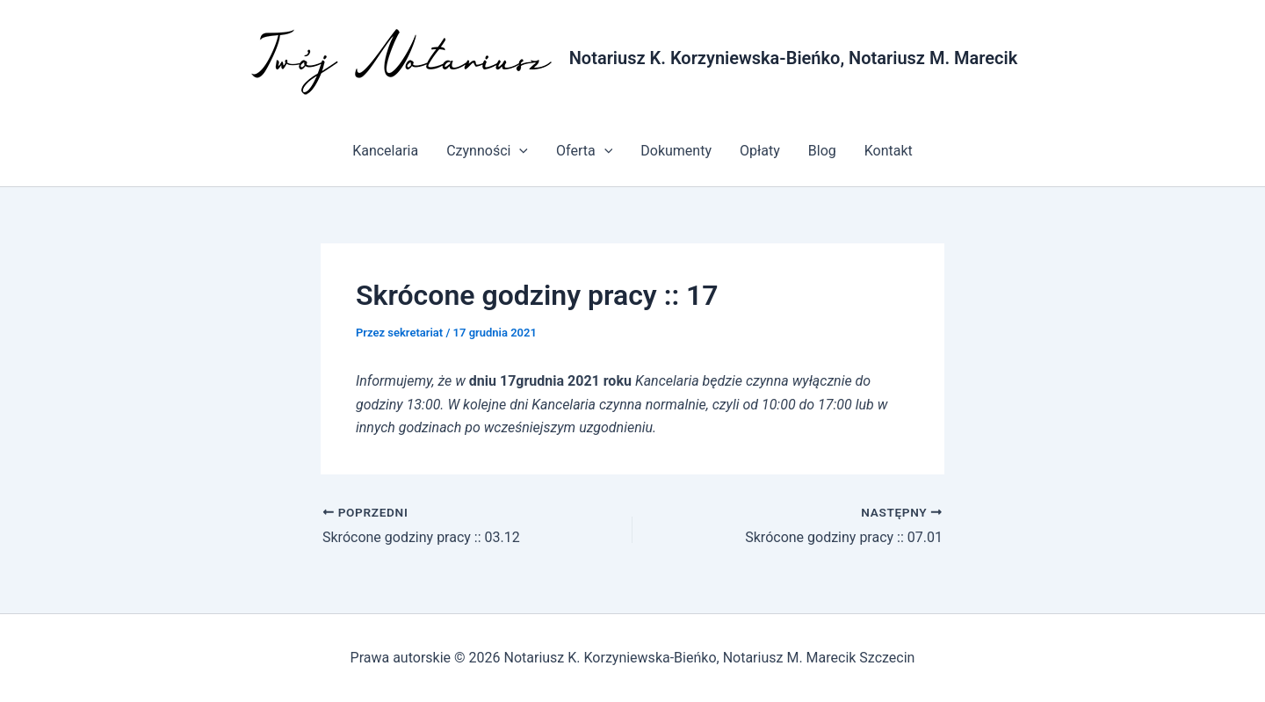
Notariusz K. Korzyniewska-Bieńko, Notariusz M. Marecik (793, 58)
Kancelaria (385, 150)
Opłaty (760, 150)
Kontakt (888, 150)
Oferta (584, 151)
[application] (519, 151)
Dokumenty (676, 150)
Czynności (487, 151)
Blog (822, 150)
